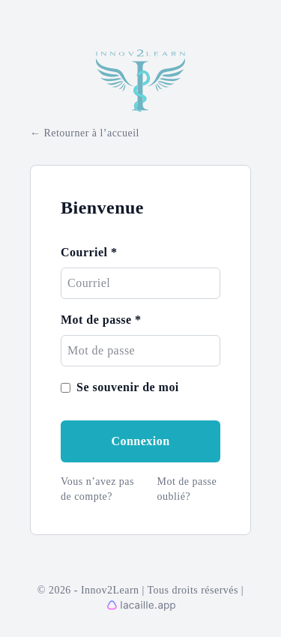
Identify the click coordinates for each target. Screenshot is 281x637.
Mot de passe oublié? (187, 489)
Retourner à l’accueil (91, 133)
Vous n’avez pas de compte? (97, 489)
